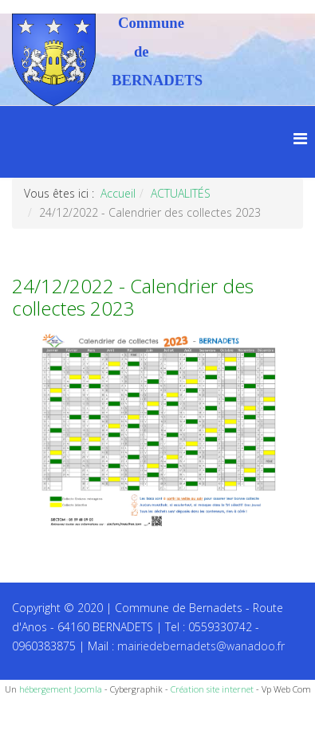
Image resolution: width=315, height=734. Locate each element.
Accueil (118, 193)
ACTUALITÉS (181, 193)
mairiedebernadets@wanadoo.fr (201, 646)
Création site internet (212, 689)
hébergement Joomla (60, 689)
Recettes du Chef (44, 716)
